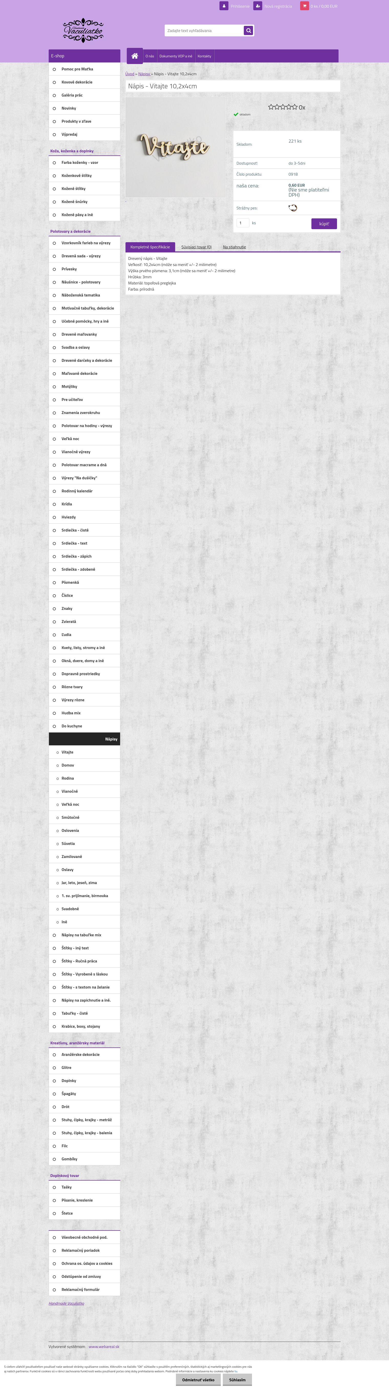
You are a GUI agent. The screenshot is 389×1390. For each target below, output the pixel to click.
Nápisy (144, 74)
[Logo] (84, 30)
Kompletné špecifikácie (150, 247)
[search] (248, 31)
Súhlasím (237, 1380)
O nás (150, 56)
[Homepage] (137, 55)
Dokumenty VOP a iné (176, 56)
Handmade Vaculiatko (66, 1303)
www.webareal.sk (104, 1346)
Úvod (129, 74)
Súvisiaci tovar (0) (197, 247)
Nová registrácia (278, 6)
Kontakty (204, 56)
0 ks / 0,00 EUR (324, 6)
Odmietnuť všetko (198, 1380)
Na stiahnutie (234, 247)
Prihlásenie (240, 6)
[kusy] (243, 222)
